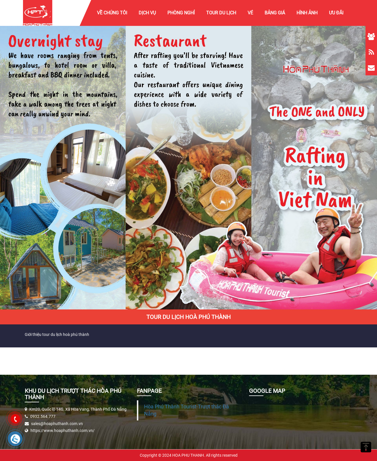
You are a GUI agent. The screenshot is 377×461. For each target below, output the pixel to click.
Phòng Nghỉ (181, 13)
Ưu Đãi (336, 13)
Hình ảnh (306, 13)
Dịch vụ (147, 13)
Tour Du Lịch (221, 13)
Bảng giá (275, 13)
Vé (250, 13)
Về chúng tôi (112, 13)
